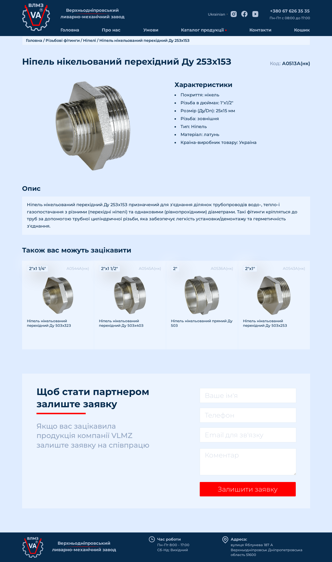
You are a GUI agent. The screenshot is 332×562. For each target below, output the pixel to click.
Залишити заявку (248, 489)
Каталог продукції (202, 30)
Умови (150, 30)
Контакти (260, 30)
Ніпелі (89, 40)
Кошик (302, 30)
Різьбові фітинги (63, 40)
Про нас (111, 30)
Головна (69, 30)
